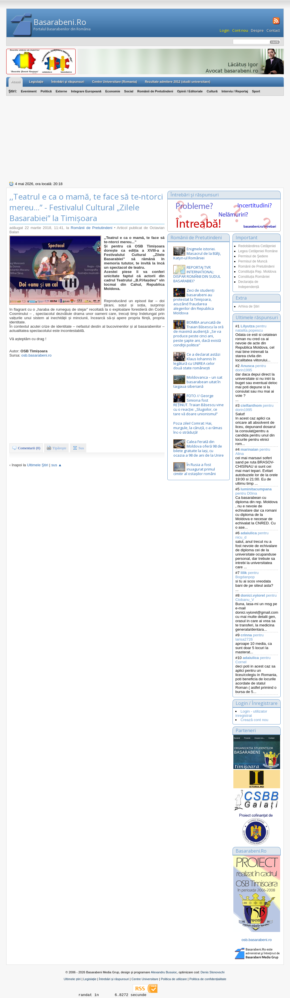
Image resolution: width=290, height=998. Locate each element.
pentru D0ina (253, 491)
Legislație (89, 979)
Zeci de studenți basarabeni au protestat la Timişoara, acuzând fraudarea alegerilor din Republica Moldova (193, 301)
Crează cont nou (254, 720)
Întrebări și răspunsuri (114, 979)
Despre (257, 30)
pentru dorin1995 (250, 368)
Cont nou (240, 30)
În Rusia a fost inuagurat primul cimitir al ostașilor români (194, 469)
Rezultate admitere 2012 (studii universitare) (177, 81)
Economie (112, 91)
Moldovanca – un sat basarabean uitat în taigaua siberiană (197, 382)
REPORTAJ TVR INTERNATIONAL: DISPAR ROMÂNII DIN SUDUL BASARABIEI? (197, 274)
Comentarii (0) (26, 447)
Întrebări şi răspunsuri (67, 81)
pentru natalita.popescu (250, 328)
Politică (46, 91)
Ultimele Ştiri (37, 465)
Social (128, 91)
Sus (78, 447)
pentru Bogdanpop (247, 575)
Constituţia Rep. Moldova (257, 272)
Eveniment (29, 91)
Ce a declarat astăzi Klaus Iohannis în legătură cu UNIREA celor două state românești (196, 361)
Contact (273, 30)
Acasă (15, 81)
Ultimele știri (72, 979)
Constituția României (254, 277)
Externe (61, 91)
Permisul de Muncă (252, 261)
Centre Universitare (144, 979)
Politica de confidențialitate (207, 979)
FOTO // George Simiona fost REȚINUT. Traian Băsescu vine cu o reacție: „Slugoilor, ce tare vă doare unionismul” (198, 404)
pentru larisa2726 (249, 637)
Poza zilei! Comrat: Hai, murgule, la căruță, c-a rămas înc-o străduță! (197, 428)
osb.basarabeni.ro (36, 355)
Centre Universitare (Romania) (114, 81)
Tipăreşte (56, 447)
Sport (256, 91)
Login (224, 30)
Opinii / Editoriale (189, 91)
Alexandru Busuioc (164, 972)
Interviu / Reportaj (234, 91)
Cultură (212, 91)
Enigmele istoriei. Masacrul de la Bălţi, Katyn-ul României (197, 253)
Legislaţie (36, 81)
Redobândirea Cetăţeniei (257, 246)
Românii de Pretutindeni (155, 91)
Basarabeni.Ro (59, 21)
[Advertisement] (145, 137)
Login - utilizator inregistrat (251, 713)
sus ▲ (56, 465)
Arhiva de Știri (248, 306)
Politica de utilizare (174, 979)
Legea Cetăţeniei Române (258, 251)
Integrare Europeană (86, 91)
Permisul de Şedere (253, 256)
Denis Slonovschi (212, 972)
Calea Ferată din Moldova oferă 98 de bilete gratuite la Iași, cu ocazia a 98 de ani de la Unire (198, 448)
